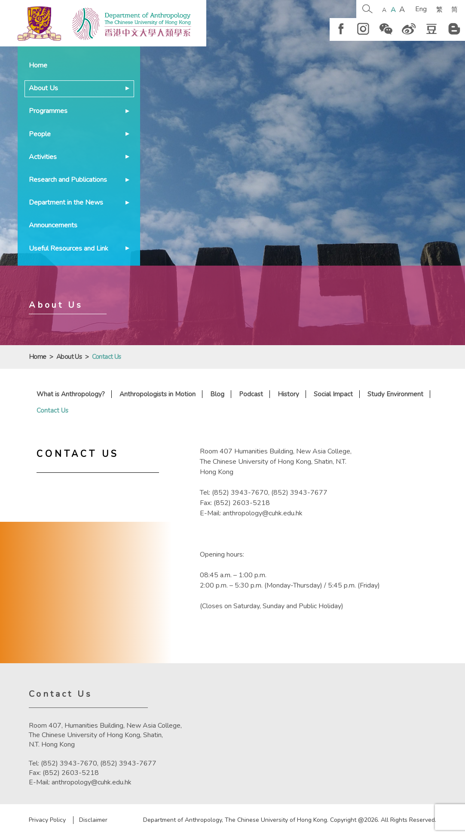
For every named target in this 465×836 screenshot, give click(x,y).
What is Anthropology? (71, 394)
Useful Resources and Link (68, 248)
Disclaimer (93, 820)
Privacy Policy (47, 820)
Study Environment (395, 394)
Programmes (48, 111)
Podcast (251, 394)
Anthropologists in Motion (157, 394)
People (40, 134)
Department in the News (66, 202)
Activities (43, 157)
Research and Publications (68, 179)
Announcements (53, 225)
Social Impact (333, 394)
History (288, 394)
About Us (43, 88)
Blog (217, 394)
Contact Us (52, 410)
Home (38, 65)
